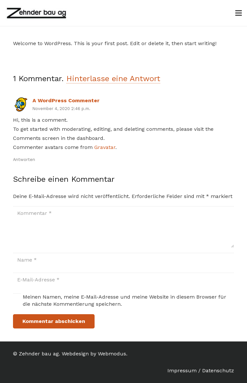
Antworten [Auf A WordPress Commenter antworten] (24, 159)
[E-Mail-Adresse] (123, 280)
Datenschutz (218, 370)
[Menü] (238, 13)
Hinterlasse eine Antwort (113, 78)
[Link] (36, 13)
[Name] (123, 260)
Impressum (182, 370)
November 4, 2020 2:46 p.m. (61, 108)
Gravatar (104, 147)
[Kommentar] (123, 227)
